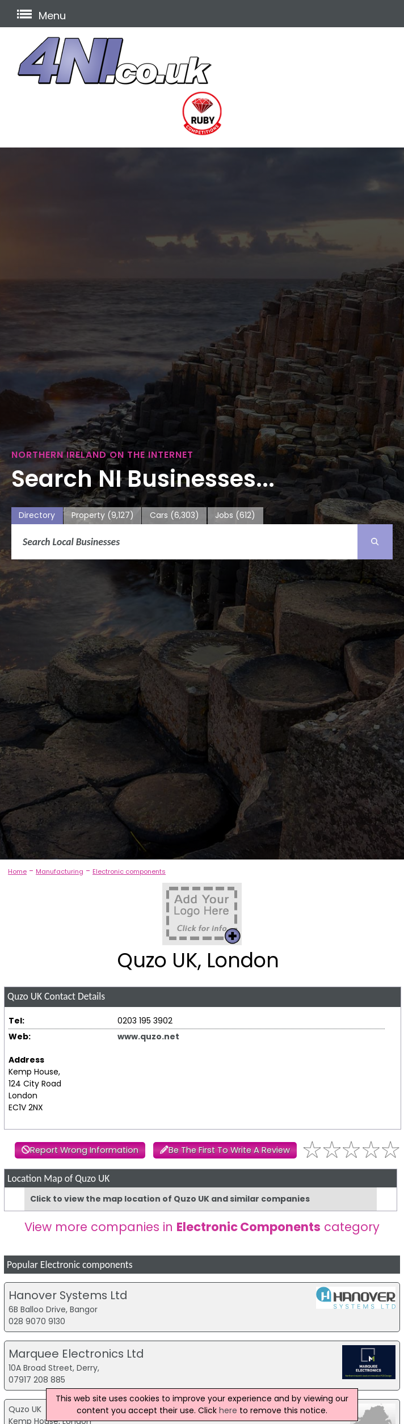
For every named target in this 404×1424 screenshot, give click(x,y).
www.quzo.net (148, 1036)
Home (17, 871)
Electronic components (129, 871)
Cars (174, 515)
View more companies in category (202, 1227)
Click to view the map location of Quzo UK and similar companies (170, 1198)
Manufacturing (59, 871)
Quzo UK (25, 1409)
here (228, 1410)
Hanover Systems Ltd (68, 1295)
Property (102, 515)
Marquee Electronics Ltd (76, 1354)
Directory (37, 515)
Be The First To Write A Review (229, 1150)
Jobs (235, 515)
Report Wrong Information (84, 1150)
